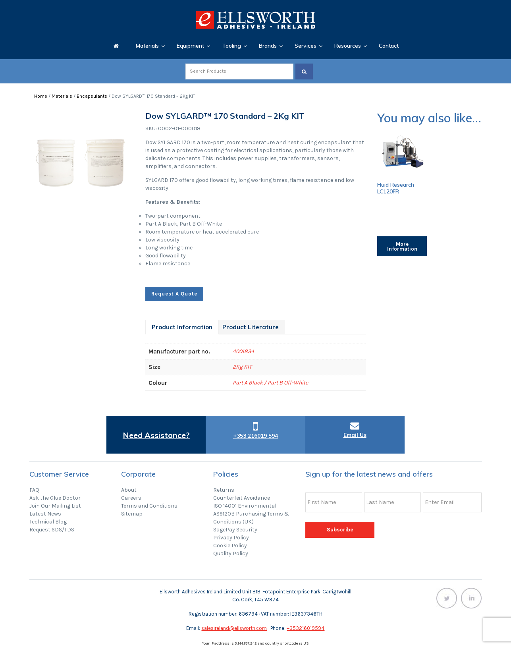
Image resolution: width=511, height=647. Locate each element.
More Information (402, 246)
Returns (223, 490)
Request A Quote (174, 294)
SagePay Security (235, 529)
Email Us (354, 434)
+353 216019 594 (255, 435)
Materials (62, 96)
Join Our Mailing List (55, 505)
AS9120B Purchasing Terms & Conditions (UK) (251, 517)
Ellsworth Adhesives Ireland (255, 20)
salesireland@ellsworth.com (234, 628)
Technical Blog (48, 521)
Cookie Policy (230, 545)
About (129, 490)
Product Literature (250, 327)
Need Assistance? (156, 435)
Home (40, 96)
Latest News (45, 513)
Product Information (182, 327)
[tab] (182, 327)
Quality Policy (230, 553)
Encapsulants (92, 96)
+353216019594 (305, 628)
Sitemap (132, 513)
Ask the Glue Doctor (55, 497)
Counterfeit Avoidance (241, 497)
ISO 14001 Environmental (244, 505)
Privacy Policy (231, 537)
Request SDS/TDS (51, 529)
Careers (131, 497)
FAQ (34, 490)
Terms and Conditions (149, 505)
